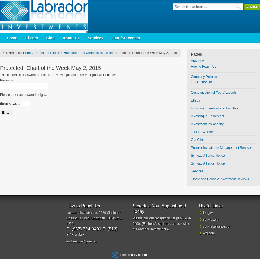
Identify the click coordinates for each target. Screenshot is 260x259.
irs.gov (208, 213)
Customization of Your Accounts (214, 92)
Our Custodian (201, 82)
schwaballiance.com (217, 226)
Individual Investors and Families (214, 108)
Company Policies (204, 77)
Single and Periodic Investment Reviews (220, 179)
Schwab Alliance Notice (208, 155)
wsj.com (209, 233)
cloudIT (143, 255)
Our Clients (199, 140)
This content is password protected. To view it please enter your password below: (58, 75)
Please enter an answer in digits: (23, 95)
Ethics (195, 100)
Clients (31, 38)
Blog (50, 38)
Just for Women (126, 38)
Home (12, 38)
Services (95, 38)
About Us (71, 38)
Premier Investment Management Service (221, 148)
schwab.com (212, 220)
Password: (7, 80)
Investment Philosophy (207, 124)
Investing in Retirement (207, 116)
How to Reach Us (203, 66)
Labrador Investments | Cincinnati (46, 16)
